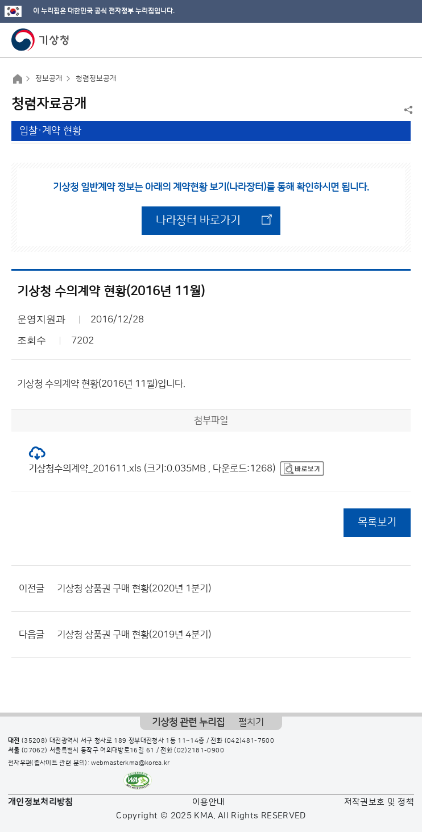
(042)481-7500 (250, 741)
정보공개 (49, 78)
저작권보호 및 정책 (379, 802)
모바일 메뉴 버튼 (403, 39)
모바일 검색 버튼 (385, 39)
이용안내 (208, 802)
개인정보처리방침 (40, 802)
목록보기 (377, 522)
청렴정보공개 (96, 78)
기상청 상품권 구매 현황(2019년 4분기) (134, 635)
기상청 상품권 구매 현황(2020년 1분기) (134, 588)
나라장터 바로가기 (198, 220)
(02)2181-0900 (199, 750)
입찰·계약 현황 (50, 130)
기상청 (40, 39)
